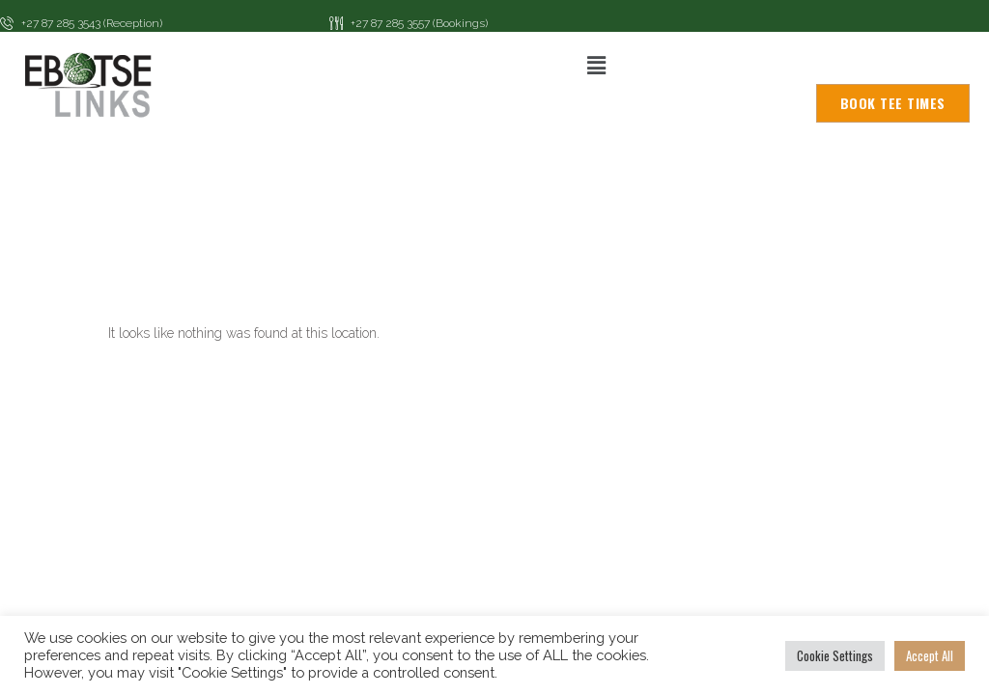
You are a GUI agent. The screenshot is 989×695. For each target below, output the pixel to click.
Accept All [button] (929, 655)
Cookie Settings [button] (835, 655)
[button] (595, 65)
